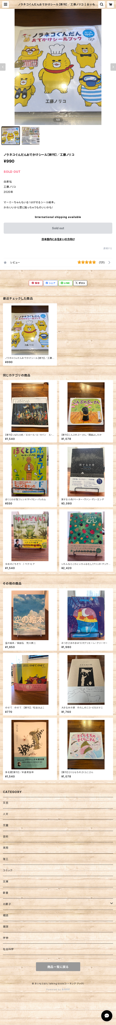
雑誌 (5, 915)
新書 (5, 892)
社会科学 (8, 949)
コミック (8, 870)
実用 (5, 847)
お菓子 (7, 904)
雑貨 (5, 926)
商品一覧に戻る (58, 967)
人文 (5, 813)
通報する (107, 248)
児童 (5, 825)
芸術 (5, 836)
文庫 (5, 881)
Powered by (58, 989)
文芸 (5, 802)
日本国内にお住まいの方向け (58, 239)
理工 (5, 859)
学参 (5, 937)
